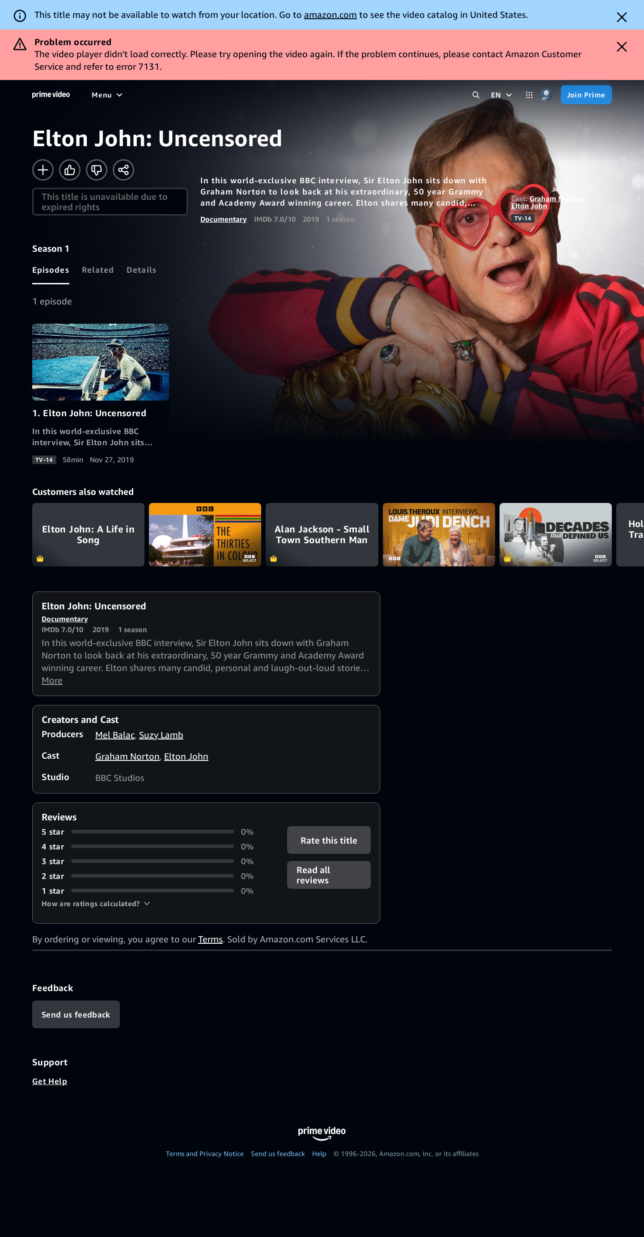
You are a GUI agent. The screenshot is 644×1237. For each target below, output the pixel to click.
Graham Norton (556, 198)
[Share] (123, 170)
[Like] (69, 170)
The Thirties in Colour (205, 534)
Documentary (223, 219)
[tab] (50, 269)
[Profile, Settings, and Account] (546, 95)
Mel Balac (115, 735)
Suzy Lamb (161, 735)
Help (319, 1153)
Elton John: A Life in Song (88, 534)
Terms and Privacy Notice (205, 1153)
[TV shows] (175, 94)
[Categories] (529, 95)
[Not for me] (96, 170)
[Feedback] (76, 1014)
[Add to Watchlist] (43, 170)
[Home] (51, 94)
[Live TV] (286, 94)
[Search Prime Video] (476, 95)
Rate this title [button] (329, 840)
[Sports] (216, 94)
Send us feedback (278, 1153)
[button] (96, 903)
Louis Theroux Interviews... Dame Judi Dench (439, 534)
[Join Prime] (586, 94)
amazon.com (330, 14)
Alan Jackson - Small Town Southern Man (322, 534)
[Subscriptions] (344, 94)
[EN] (502, 94)
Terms (210, 939)
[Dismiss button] (622, 17)
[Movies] (132, 94)
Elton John (529, 205)
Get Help (49, 1081)
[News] (250, 94)
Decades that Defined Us (556, 534)
